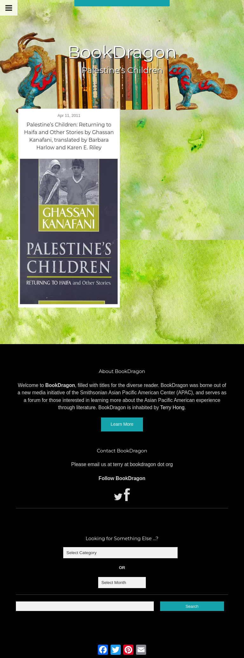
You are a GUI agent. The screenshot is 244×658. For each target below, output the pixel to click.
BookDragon (122, 52)
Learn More (122, 424)
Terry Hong (172, 407)
